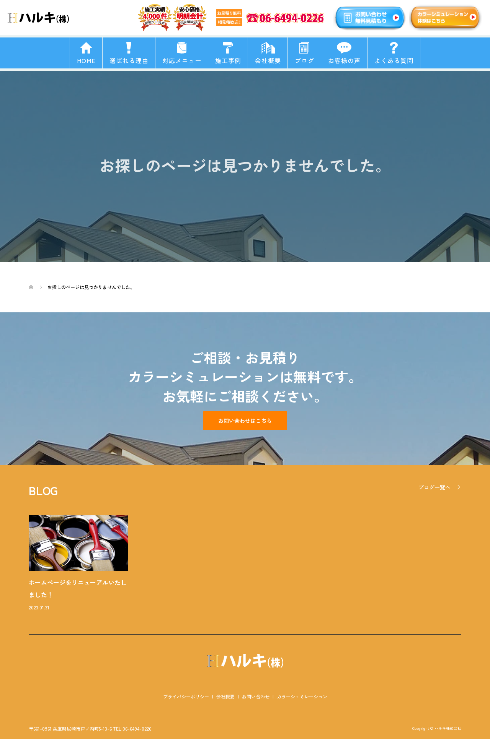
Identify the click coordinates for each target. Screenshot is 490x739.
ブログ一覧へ (434, 487)
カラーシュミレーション (302, 696)
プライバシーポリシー (186, 696)
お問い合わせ (256, 696)
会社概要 (225, 696)
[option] (251, 563)
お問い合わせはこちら (245, 420)
